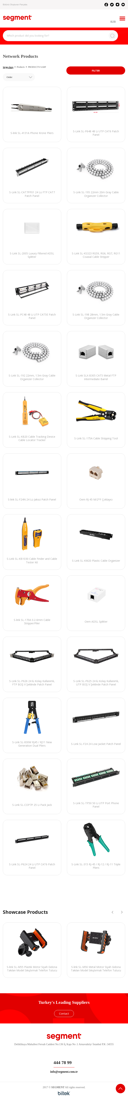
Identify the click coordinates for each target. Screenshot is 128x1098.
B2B (113, 21)
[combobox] (19, 77)
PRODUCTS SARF (37, 67)
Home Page (8, 67)
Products (21, 67)
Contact (64, 1013)
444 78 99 (63, 1062)
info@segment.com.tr (64, 1071)
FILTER (96, 70)
